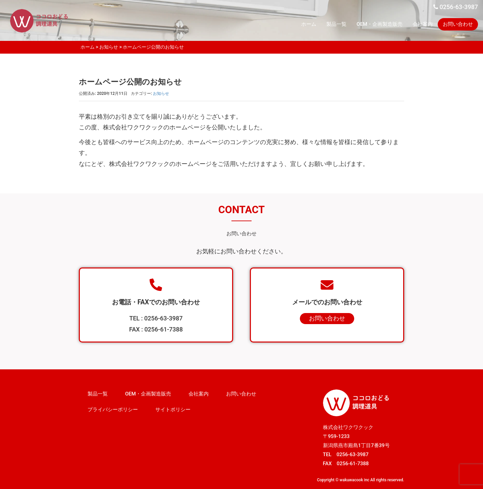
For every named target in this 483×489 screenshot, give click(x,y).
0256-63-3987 (455, 6)
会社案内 (423, 24)
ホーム (308, 24)
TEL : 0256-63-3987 (155, 318)
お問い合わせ (458, 24)
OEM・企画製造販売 (379, 24)
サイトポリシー (173, 410)
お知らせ (108, 47)
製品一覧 (336, 24)
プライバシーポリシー (113, 410)
